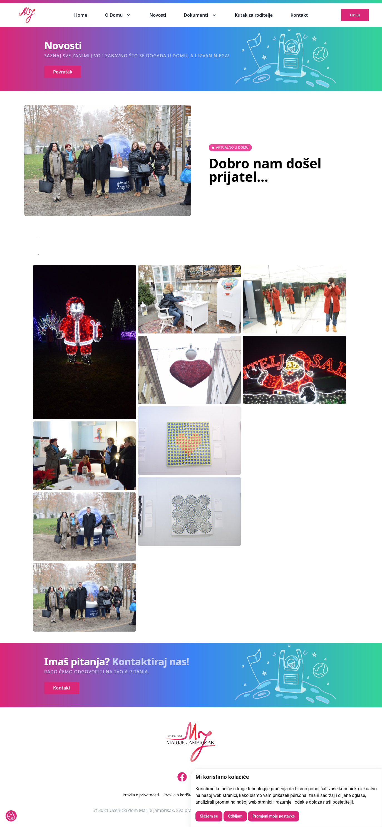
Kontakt (299, 15)
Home (80, 15)
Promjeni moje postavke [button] (273, 816)
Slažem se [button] (209, 816)
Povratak (62, 72)
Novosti (157, 15)
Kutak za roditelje (254, 15)
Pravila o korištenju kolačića (188, 794)
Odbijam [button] (235, 816)
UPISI (355, 15)
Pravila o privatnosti (141, 794)
